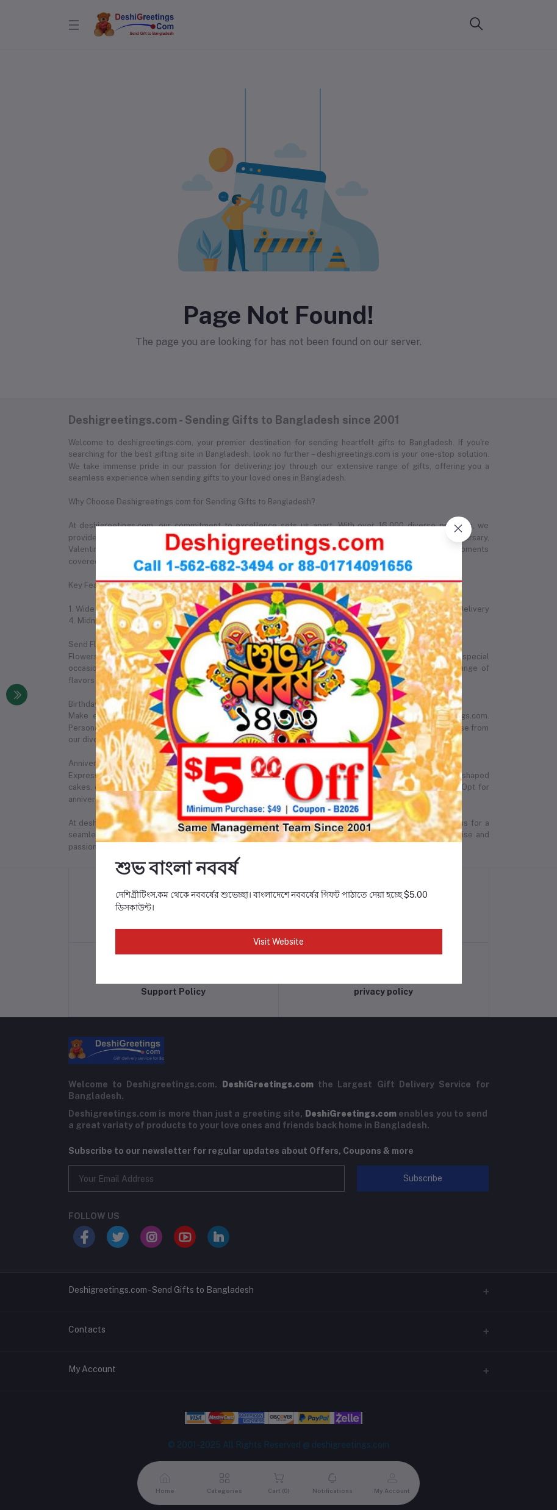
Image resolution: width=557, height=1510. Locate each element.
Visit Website (278, 941)
